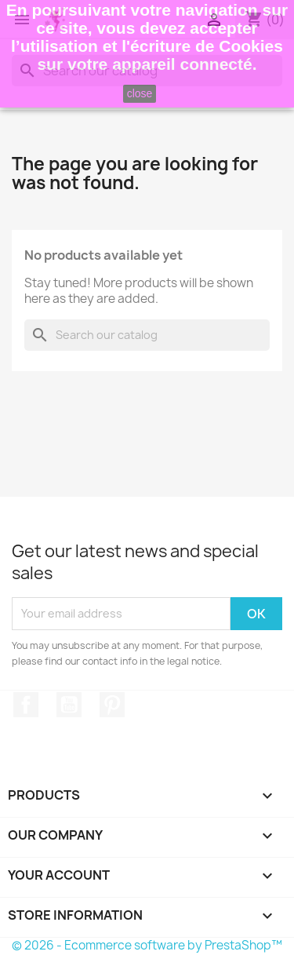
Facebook (25, 704)
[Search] (147, 335)
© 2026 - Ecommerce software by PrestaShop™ (147, 945)
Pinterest (112, 704)
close (140, 93)
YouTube (69, 704)
